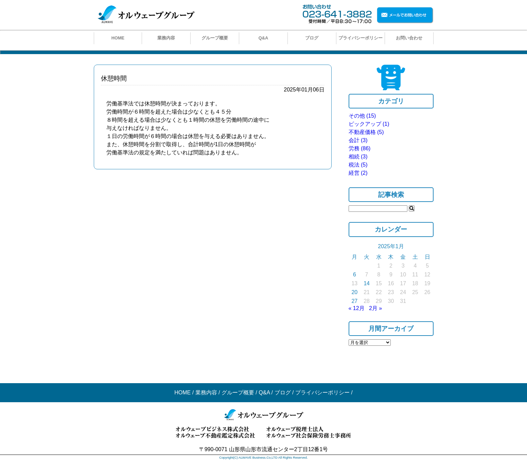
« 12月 (357, 308)
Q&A (263, 37)
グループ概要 (214, 37)
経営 (358, 173)
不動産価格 (366, 132)
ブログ (311, 37)
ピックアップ (369, 124)
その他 (362, 116)
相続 (358, 156)
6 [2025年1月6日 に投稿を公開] (354, 274)
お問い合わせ (409, 37)
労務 (360, 148)
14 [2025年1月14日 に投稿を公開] (367, 283)
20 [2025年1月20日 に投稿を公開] (354, 292)
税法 (358, 165)
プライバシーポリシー (360, 37)
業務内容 (166, 37)
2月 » (375, 308)
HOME (117, 37)
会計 (358, 140)
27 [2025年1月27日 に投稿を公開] (354, 301)
